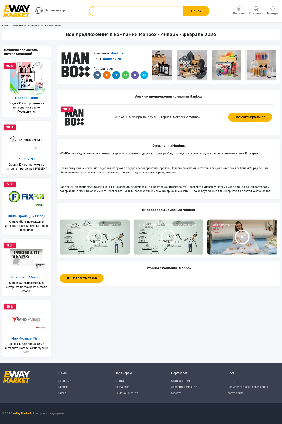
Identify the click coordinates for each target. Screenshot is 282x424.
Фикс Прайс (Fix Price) (26, 216)
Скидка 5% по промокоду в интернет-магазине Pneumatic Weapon (26, 287)
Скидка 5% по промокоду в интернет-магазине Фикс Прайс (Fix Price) (26, 226)
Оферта (176, 393)
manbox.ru (112, 59)
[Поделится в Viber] (135, 75)
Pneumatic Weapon (26, 277)
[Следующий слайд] (156, 65)
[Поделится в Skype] (144, 75)
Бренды (272, 10)
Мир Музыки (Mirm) (26, 338)
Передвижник (26, 98)
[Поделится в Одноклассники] (107, 75)
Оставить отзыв (81, 278)
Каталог (239, 10)
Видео (62, 393)
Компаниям (122, 387)
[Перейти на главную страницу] (16, 11)
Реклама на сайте (126, 393)
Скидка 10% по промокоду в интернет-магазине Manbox (156, 117)
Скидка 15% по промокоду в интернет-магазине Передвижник (26, 107)
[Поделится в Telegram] (116, 75)
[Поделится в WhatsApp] (125, 75)
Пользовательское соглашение (248, 387)
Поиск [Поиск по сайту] (196, 11)
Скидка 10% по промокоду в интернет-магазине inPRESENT (26, 166)
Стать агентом (180, 381)
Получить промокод (250, 117)
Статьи (232, 381)
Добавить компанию (184, 387)
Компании (256, 10)
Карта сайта (236, 393)
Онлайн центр (50, 10)
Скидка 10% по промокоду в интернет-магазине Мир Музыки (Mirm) (26, 348)
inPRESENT (26, 159)
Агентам (120, 381)
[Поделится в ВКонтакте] (97, 75)
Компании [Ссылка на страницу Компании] (5, 25)
